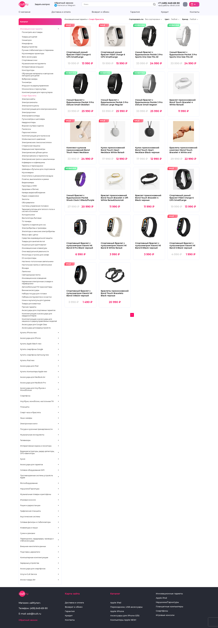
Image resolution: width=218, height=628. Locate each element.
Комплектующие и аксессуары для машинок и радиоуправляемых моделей (39, 320)
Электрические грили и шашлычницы (38, 159)
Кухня (22, 459)
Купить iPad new (27, 360)
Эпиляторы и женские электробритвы (38, 231)
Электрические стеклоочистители (37, 142)
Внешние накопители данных (33, 546)
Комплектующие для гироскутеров (37, 92)
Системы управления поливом (35, 206)
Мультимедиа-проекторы (33, 53)
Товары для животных (31, 304)
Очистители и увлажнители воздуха (37, 176)
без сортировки (152, 19)
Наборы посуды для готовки (34, 294)
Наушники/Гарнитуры (29, 489)
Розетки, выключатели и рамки (35, 179)
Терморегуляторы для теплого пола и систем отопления (38, 210)
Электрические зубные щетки (35, 152)
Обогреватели (28, 203)
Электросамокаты (29, 102)
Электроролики (29, 112)
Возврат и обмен (100, 12)
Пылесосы (26, 129)
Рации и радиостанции (30, 505)
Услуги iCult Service (28, 574)
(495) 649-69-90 (39, 608)
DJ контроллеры (29, 258)
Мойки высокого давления (33, 139)
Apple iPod (161, 598)
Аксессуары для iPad (29, 366)
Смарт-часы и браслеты (30, 412)
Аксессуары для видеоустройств (36, 328)
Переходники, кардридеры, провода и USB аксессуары (37, 540)
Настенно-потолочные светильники (37, 261)
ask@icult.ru (34, 613)
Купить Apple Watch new (30, 344)
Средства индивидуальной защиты (37, 238)
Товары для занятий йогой (33, 241)
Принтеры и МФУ (29, 186)
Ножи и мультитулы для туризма (36, 300)
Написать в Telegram (64, 5)
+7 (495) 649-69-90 (169, 3)
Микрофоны (27, 43)
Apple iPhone (117, 611)
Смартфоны (25, 396)
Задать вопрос (42, 4)
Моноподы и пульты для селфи (35, 255)
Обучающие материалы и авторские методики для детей (37, 75)
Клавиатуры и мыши (29, 528)
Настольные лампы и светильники (37, 265)
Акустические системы (30, 517)
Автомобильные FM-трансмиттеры (37, 287)
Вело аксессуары (29, 57)
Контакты (194, 12)
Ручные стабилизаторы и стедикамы (38, 50)
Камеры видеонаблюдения (33, 193)
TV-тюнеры (26, 221)
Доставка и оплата (61, 12)
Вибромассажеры (29, 79)
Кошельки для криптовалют (34, 245)
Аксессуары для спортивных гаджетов (38, 310)
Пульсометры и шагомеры (33, 119)
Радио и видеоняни (30, 196)
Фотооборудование (29, 483)
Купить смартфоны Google (31, 349)
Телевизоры (25, 440)
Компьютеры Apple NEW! (123, 620)
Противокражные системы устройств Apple (36, 476)
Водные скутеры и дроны (33, 126)
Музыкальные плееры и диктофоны (35, 494)
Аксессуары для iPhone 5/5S (124, 616)
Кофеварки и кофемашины (33, 162)
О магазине (24, 12)
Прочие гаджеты (29, 307)
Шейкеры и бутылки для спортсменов (38, 169)
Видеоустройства (29, 47)
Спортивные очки (29, 60)
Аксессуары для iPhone (30, 338)
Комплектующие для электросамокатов (39, 109)
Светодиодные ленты (31, 275)
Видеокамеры (28, 182)
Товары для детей (29, 37)
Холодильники (28, 215)
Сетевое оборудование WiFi (32, 470)
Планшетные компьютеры (169, 607)
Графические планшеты (30, 511)
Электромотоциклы (30, 106)
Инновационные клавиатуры (34, 248)
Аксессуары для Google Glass (34, 324)
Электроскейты (28, 99)
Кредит (165, 12)
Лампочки (26, 271)
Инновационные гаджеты (31, 29)
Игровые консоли (28, 500)
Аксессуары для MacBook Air (32, 377)
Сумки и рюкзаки (27, 533)
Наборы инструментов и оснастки (37, 297)
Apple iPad (115, 603)
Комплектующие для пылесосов (36, 136)
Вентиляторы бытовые (31, 218)
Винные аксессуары (30, 290)
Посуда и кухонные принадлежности (36, 429)
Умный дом (27, 40)
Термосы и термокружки (32, 166)
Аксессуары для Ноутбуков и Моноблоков (33, 389)
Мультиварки (28, 172)
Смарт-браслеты (29, 96)
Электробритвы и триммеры (34, 228)
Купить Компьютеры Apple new (33, 372)
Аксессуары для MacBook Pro (33, 383)
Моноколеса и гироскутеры (34, 89)
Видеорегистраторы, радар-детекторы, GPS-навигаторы (37, 452)
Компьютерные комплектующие (34, 557)
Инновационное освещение (34, 278)
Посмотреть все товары (32, 32)
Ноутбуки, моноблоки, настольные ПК (37, 401)
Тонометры (26, 82)
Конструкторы (28, 70)
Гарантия (135, 12)
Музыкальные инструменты (34, 63)
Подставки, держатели (30, 552)
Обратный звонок (63, 3)
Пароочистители (29, 132)
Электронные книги (28, 424)
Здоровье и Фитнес (30, 189)
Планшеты (24, 407)
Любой (174, 19)
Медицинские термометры (33, 149)
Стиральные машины (31, 146)
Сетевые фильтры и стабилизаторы (35, 522)
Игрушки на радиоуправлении (35, 86)
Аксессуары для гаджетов (31, 464)
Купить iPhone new (28, 333)
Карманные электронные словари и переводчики (37, 282)
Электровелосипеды (31, 116)
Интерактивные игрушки (33, 67)
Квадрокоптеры (29, 122)
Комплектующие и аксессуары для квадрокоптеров (37, 315)
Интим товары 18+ (28, 580)
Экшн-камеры (26, 418)
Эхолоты (25, 199)
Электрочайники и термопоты (35, 156)
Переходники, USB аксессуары (126, 607)
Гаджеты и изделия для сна (34, 225)
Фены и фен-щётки (30, 235)
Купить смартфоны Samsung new (34, 355)
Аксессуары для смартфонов (32, 569)
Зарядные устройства (29, 563)
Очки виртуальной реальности (35, 251)
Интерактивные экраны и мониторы (35, 446)
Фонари (25, 268)
